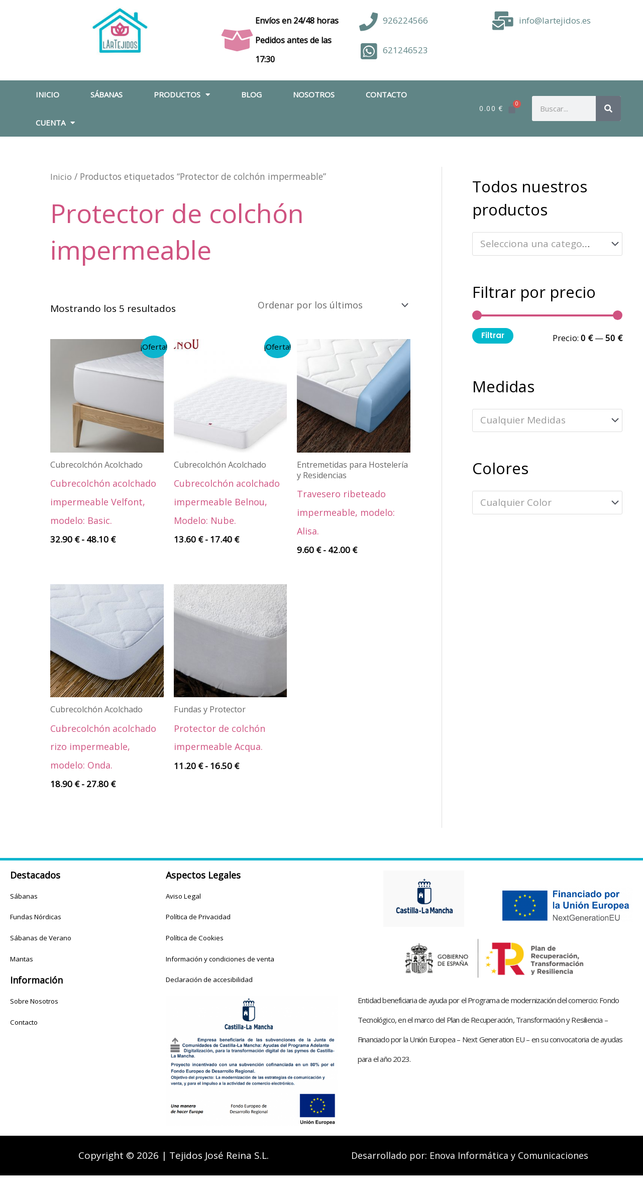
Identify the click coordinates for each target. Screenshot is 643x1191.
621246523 (405, 50)
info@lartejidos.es (555, 20)
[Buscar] (608, 108)
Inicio (47, 94)
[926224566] (368, 22)
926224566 (405, 20)
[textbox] (541, 244)
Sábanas (106, 94)
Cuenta (55, 123)
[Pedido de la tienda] (326, 305)
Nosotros (314, 94)
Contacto (386, 94)
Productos (182, 94)
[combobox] (547, 244)
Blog (251, 94)
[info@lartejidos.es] (503, 21)
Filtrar (492, 335)
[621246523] (368, 51)
